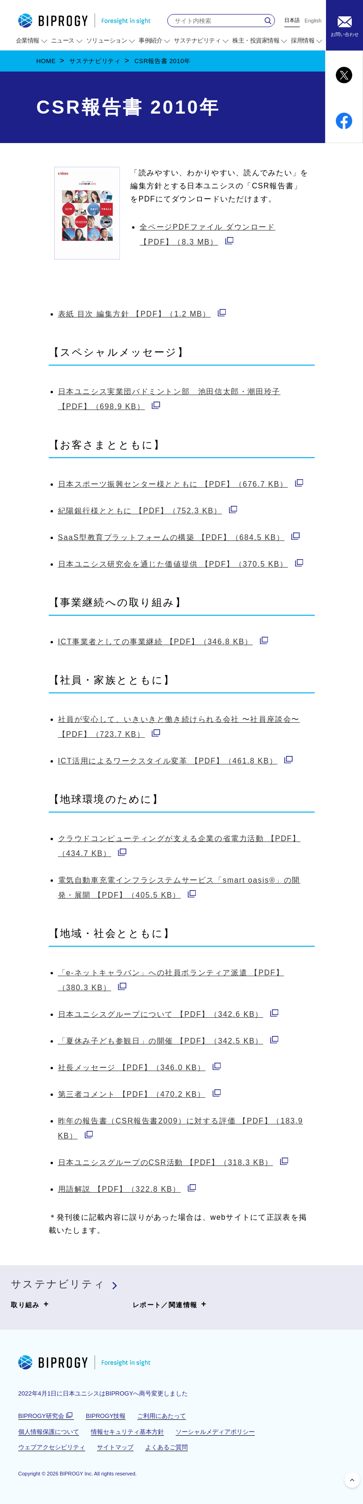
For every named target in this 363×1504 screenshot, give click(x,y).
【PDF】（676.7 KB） (181, 484)
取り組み (30, 1304)
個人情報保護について (48, 1431)
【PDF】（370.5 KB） (181, 564)
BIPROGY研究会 (46, 1416)
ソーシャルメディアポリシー (215, 1431)
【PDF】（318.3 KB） (173, 1162)
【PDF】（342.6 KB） (168, 1014)
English (312, 20)
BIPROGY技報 (106, 1415)
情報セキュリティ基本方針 (127, 1431)
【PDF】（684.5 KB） (179, 537)
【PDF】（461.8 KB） (175, 761)
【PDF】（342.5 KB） (168, 1041)
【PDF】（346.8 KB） (163, 642)
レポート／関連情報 (170, 1304)
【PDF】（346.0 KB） (139, 1068)
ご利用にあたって (161, 1415)
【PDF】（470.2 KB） (139, 1094)
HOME (46, 61)
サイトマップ (115, 1447)
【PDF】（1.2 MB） (142, 314)
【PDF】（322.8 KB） (127, 1189)
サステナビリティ (94, 61)
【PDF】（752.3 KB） (147, 511)
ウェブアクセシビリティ (51, 1447)
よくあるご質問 (166, 1447)
